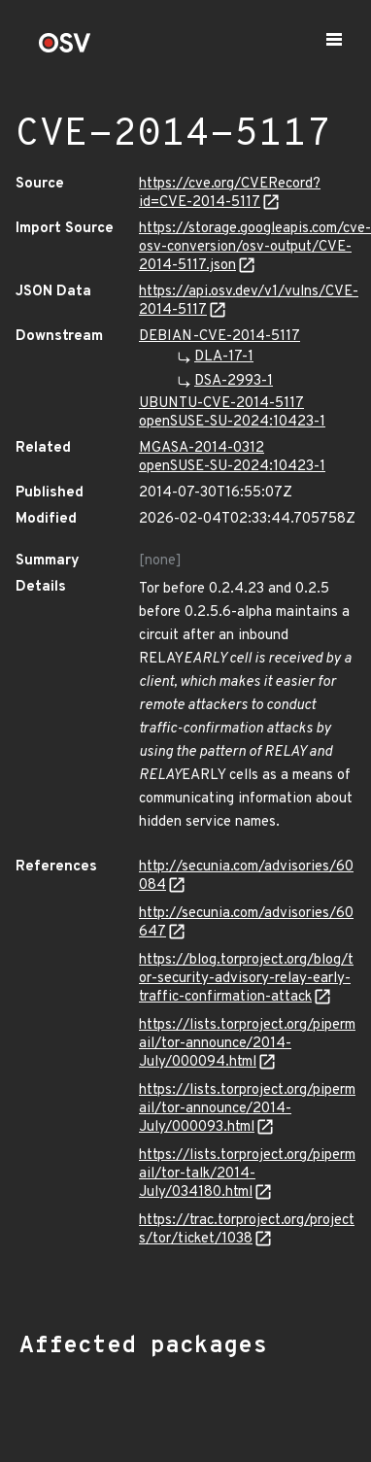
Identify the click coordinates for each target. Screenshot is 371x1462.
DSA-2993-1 (233, 381)
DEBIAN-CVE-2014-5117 (219, 336)
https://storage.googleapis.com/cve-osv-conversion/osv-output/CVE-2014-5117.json (255, 247)
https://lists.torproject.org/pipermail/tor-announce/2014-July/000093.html (247, 1109)
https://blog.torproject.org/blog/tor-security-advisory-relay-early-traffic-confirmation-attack (246, 978)
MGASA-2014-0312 (201, 448)
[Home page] (65, 49)
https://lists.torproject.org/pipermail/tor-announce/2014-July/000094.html (247, 1043)
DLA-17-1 (223, 357)
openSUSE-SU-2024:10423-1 (232, 422)
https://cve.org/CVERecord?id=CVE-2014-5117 (229, 193)
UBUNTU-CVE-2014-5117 (221, 403)
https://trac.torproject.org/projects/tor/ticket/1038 (246, 1229)
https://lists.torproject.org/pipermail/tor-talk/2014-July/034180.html (247, 1174)
